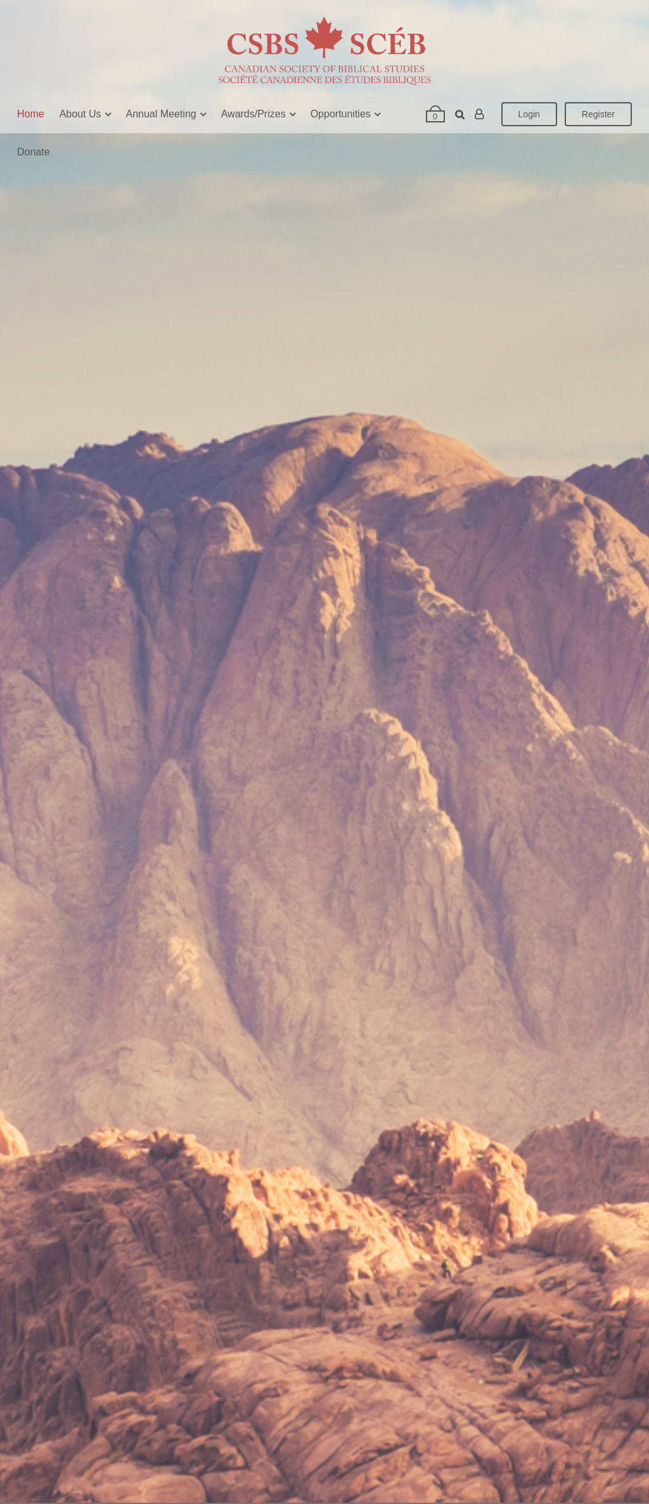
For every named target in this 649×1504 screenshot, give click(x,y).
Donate (33, 152)
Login (529, 114)
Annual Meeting (161, 113)
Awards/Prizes (253, 113)
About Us (80, 113)
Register (598, 114)
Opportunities (341, 113)
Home (30, 113)
